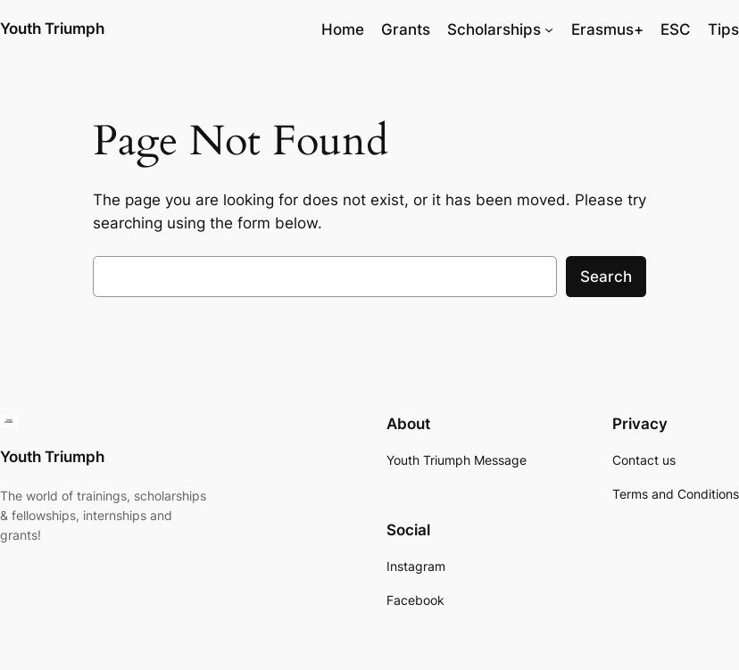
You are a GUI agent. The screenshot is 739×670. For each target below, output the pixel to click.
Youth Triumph (52, 28)
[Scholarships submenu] (548, 29)
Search (606, 276)
